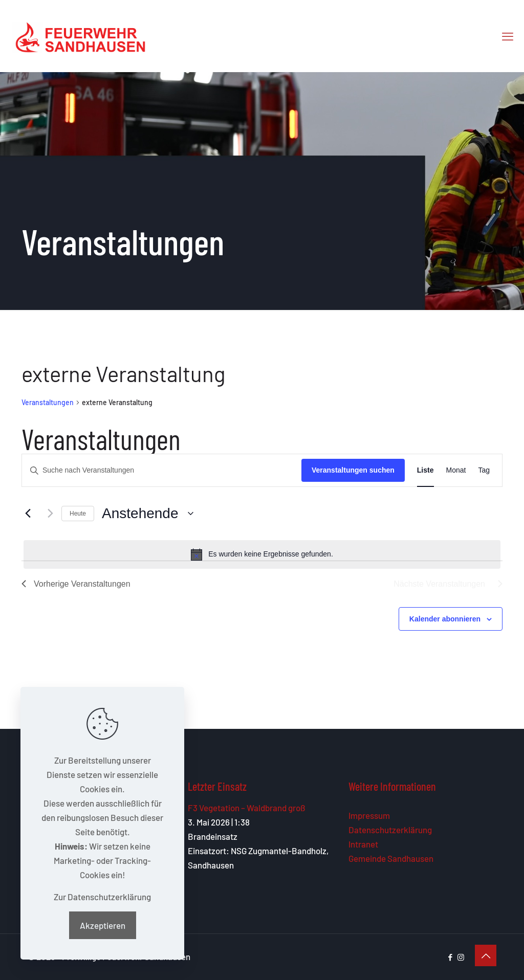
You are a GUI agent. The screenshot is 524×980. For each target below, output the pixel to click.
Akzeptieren (102, 925)
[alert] (262, 554)
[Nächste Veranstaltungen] (47, 513)
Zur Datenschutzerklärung (102, 897)
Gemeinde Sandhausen (390, 858)
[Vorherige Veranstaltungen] (27, 513)
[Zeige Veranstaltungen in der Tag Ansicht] (484, 470)
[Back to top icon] (485, 955)
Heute (78, 513)
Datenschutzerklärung (390, 830)
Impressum (369, 815)
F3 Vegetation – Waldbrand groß (246, 808)
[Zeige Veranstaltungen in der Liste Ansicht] (425, 470)
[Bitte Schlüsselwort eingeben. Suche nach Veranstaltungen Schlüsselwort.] (161, 470)
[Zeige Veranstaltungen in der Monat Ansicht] (456, 470)
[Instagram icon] (461, 957)
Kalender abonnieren (445, 619)
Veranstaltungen (47, 402)
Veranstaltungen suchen (353, 470)
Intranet (363, 844)
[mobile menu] (507, 35)
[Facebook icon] (450, 957)
